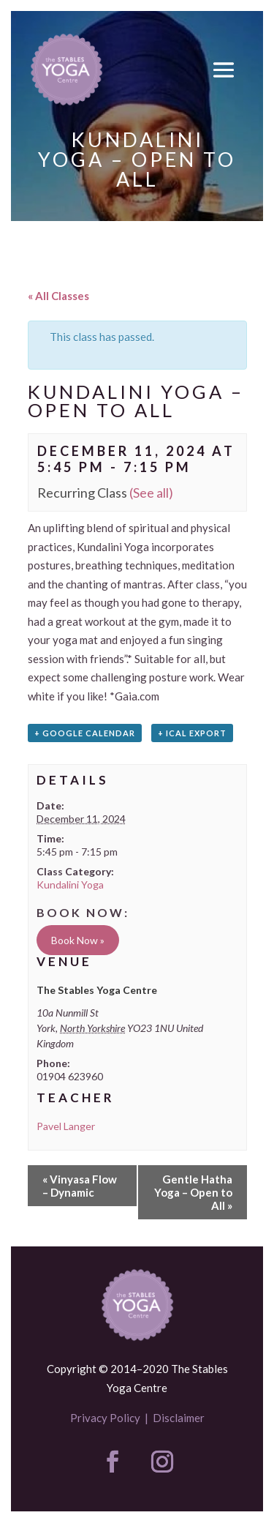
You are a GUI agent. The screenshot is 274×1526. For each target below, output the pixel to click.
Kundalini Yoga (70, 884)
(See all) (151, 493)
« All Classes (58, 295)
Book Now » (77, 940)
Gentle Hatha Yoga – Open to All (193, 1192)
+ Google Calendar (84, 733)
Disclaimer (179, 1417)
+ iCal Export (192, 733)
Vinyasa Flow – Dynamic (79, 1185)
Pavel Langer (66, 1126)
